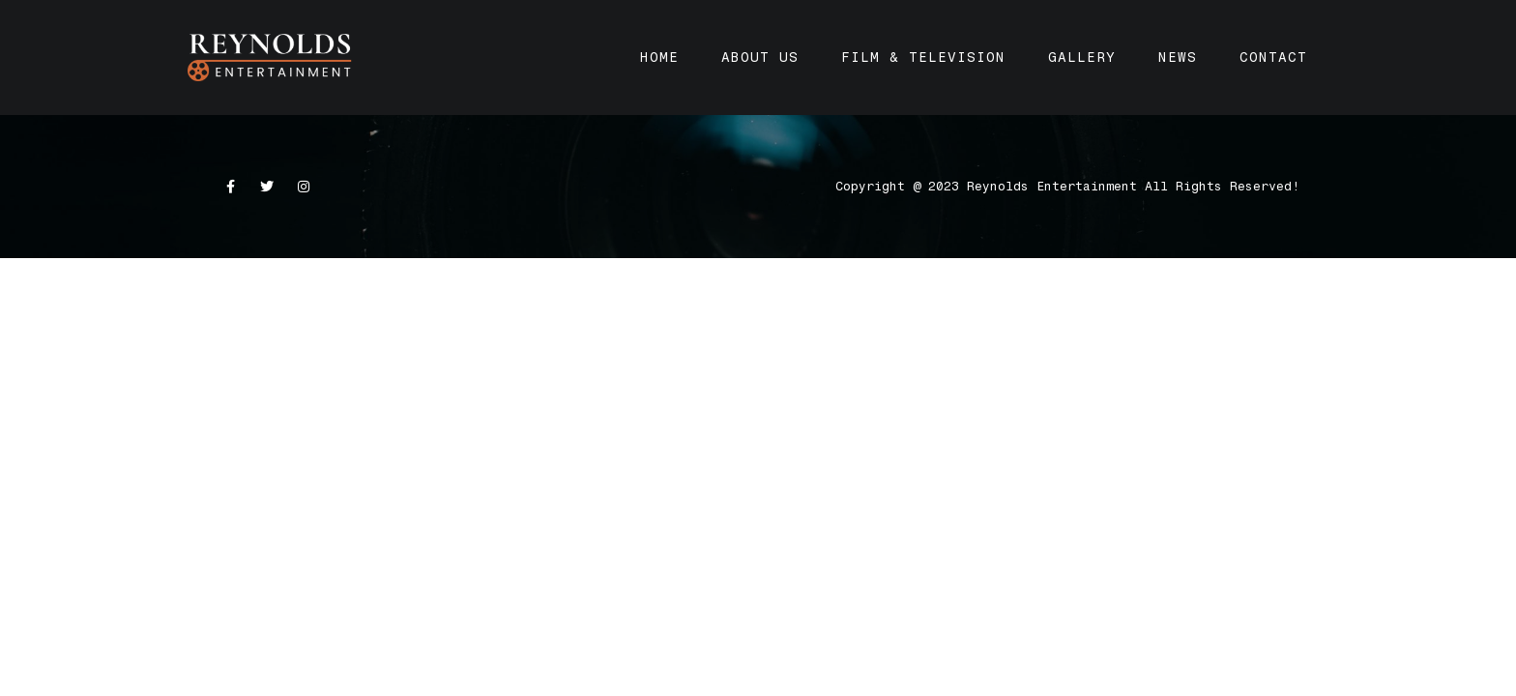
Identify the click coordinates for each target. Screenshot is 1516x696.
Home (659, 57)
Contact (1273, 57)
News (1177, 57)
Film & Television (923, 57)
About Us (760, 57)
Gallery (1082, 57)
